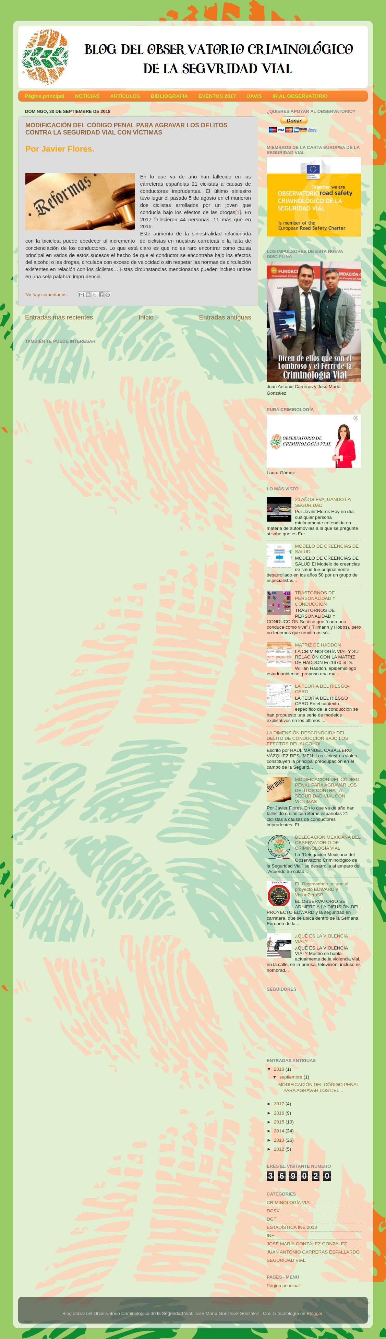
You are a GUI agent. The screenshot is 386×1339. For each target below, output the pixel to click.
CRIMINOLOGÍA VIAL (289, 1202)
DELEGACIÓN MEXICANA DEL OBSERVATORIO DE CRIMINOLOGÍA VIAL (328, 843)
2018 (280, 1069)
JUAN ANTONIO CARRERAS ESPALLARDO (313, 1252)
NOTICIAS (87, 96)
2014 (280, 1130)
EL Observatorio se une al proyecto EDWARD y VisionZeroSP (321, 889)
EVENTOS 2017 (217, 96)
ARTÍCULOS (125, 96)
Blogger (315, 1313)
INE (271, 1235)
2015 (280, 1122)
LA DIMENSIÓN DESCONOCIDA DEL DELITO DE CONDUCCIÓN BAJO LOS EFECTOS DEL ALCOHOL (307, 738)
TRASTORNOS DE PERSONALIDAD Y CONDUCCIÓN (315, 598)
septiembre (291, 1077)
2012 (280, 1149)
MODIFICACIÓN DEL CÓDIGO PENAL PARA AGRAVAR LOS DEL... (318, 1087)
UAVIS (254, 96)
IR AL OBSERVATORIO (300, 96)
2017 (280, 1103)
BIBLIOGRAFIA (169, 96)
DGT (272, 1219)
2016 (280, 1113)
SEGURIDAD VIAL (286, 1260)
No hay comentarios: (47, 294)
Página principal (44, 96)
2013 (280, 1140)
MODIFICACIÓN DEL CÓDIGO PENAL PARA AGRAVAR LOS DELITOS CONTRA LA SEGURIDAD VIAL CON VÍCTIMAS (126, 129)
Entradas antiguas (225, 317)
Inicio (146, 317)
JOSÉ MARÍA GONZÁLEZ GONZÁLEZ (307, 1243)
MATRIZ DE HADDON (318, 645)
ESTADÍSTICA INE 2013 (292, 1227)
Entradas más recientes (59, 317)
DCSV (273, 1210)
